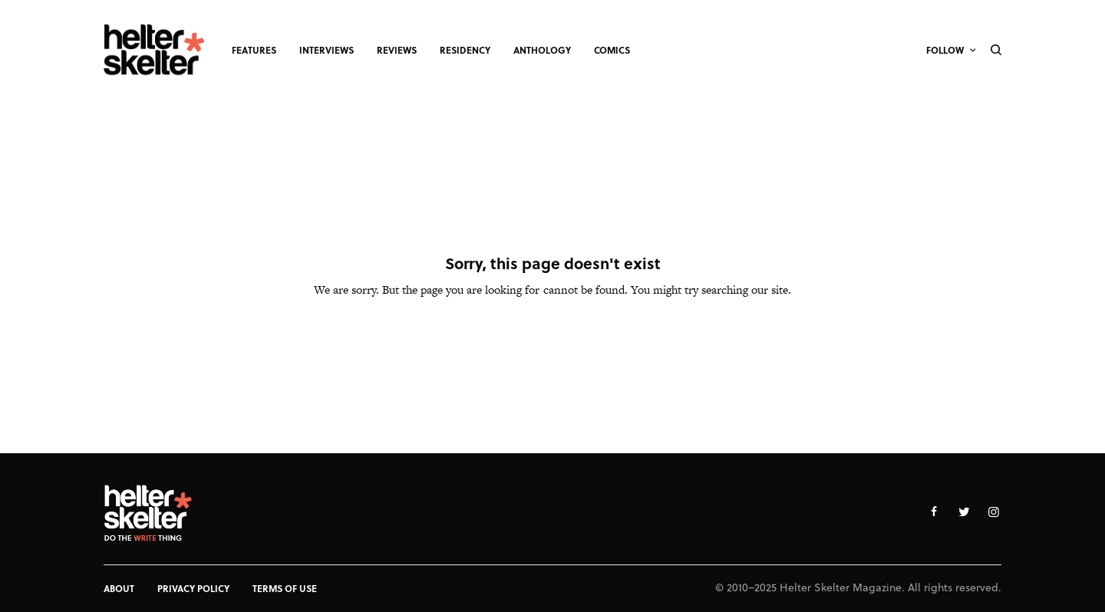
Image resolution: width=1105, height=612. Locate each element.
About (119, 588)
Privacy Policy (193, 588)
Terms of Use (284, 588)
